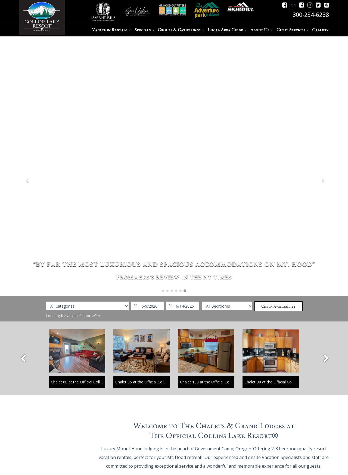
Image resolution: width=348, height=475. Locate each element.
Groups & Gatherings (181, 30)
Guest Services (292, 30)
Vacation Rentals (111, 30)
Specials (144, 30)
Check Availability (278, 306)
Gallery (320, 30)
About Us (261, 30)
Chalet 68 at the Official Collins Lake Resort (89, 382)
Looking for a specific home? (73, 315)
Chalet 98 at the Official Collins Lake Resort (282, 382)
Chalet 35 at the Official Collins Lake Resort (153, 382)
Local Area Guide (227, 30)
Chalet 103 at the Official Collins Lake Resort (219, 382)
